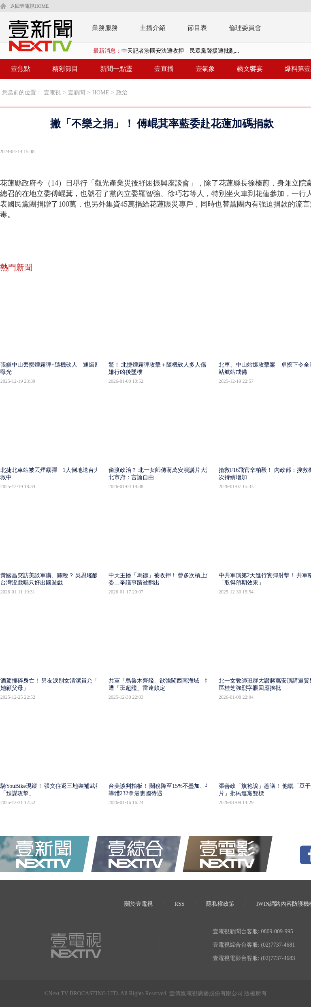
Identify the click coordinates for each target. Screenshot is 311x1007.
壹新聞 (76, 93)
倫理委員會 (245, 27)
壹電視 (52, 93)
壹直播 (164, 68)
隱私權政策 (220, 904)
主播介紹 (153, 27)
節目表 (197, 27)
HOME (100, 93)
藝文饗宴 (250, 68)
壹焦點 (20, 68)
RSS (180, 904)
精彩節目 (65, 68)
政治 (122, 93)
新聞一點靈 (116, 68)
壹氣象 (205, 68)
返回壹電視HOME (29, 6)
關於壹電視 (138, 904)
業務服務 (105, 27)
